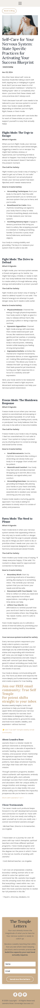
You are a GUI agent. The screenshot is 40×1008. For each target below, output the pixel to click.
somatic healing (8, 67)
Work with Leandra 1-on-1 (12, 798)
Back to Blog (9, 11)
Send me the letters (20, 979)
